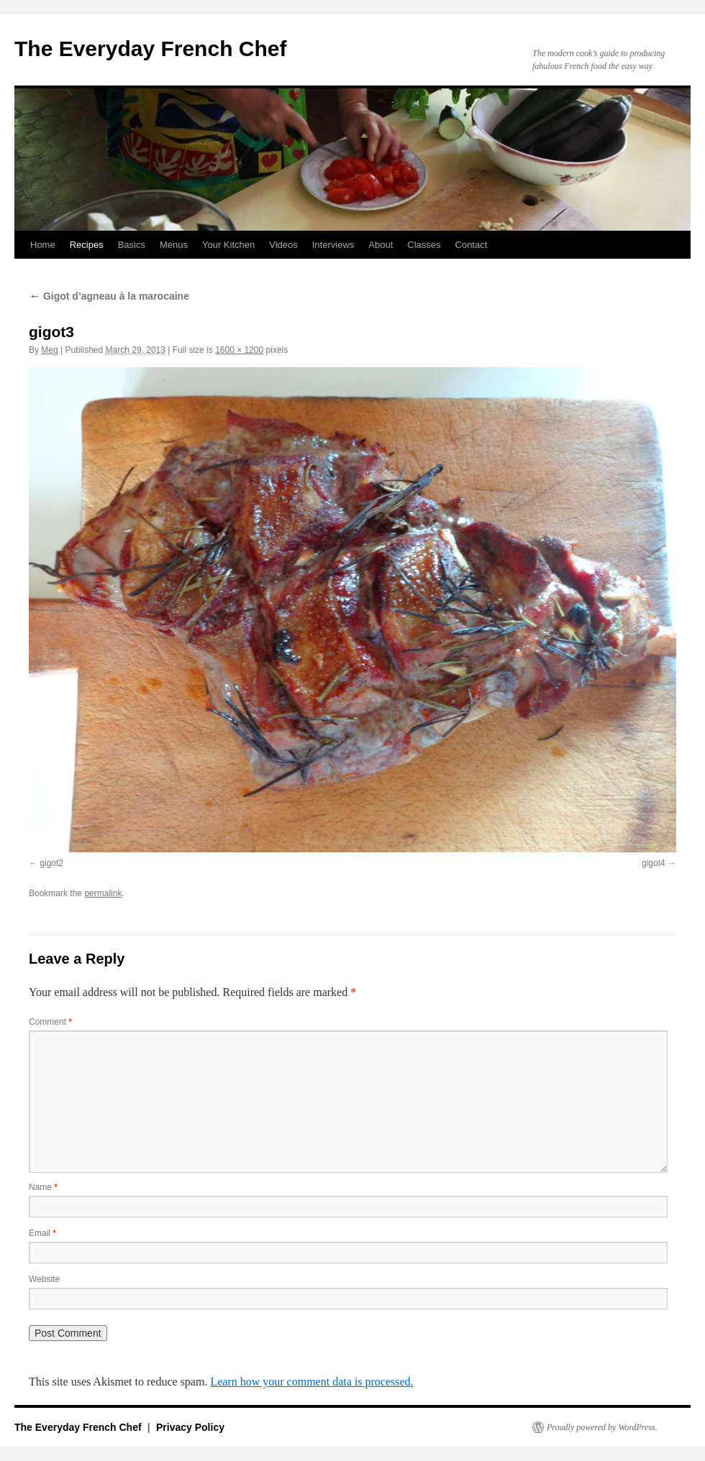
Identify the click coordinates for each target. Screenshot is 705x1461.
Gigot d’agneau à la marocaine (109, 296)
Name (43, 1187)
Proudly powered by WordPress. (602, 1427)
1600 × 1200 (239, 350)
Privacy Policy (190, 1427)
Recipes (87, 244)
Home (42, 244)
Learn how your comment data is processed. (311, 1381)
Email (42, 1233)
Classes (423, 244)
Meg (49, 350)
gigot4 (653, 863)
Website (44, 1279)
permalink (103, 893)
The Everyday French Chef (150, 48)
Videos (283, 244)
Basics (131, 244)
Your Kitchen (228, 244)
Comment (50, 1022)
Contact (471, 244)
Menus (174, 244)
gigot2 (51, 863)
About (380, 244)
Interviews (333, 244)
